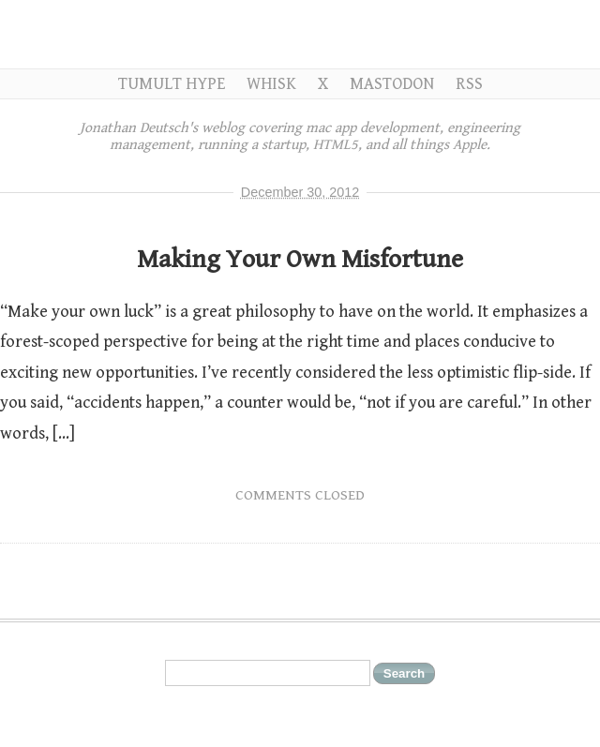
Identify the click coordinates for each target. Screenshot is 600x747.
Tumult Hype (171, 84)
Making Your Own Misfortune (300, 260)
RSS (469, 84)
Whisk (271, 84)
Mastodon (392, 84)
